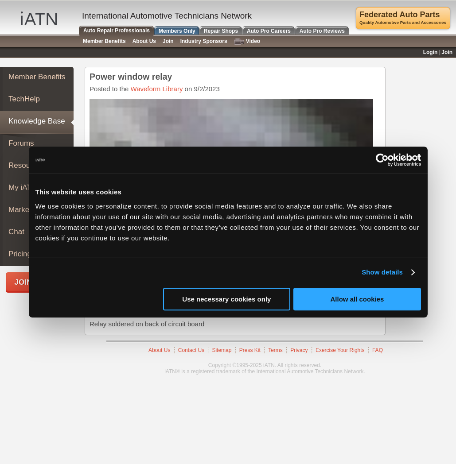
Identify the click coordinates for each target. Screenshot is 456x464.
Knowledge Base (36, 121)
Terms (275, 350)
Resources (26, 165)
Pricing (19, 254)
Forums (21, 143)
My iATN (22, 187)
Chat (16, 232)
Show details (382, 272)
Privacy (299, 350)
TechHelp (24, 99)
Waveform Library (157, 89)
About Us (159, 350)
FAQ (377, 350)
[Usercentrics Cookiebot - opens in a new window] (382, 159)
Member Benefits (37, 77)
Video (247, 41)
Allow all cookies (357, 299)
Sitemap (221, 350)
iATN (39, 18)
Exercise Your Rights (340, 350)
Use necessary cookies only (226, 299)
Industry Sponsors (203, 41)
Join (168, 41)
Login (430, 52)
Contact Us (191, 350)
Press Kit (250, 350)
